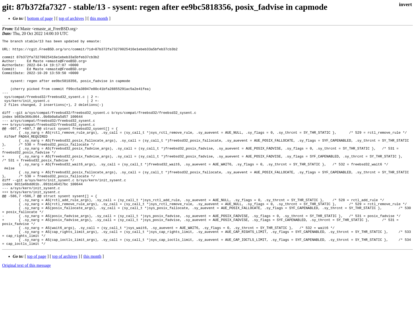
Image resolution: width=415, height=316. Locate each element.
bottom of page (40, 18)
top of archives (71, 18)
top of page (36, 297)
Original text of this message (26, 306)
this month (99, 18)
